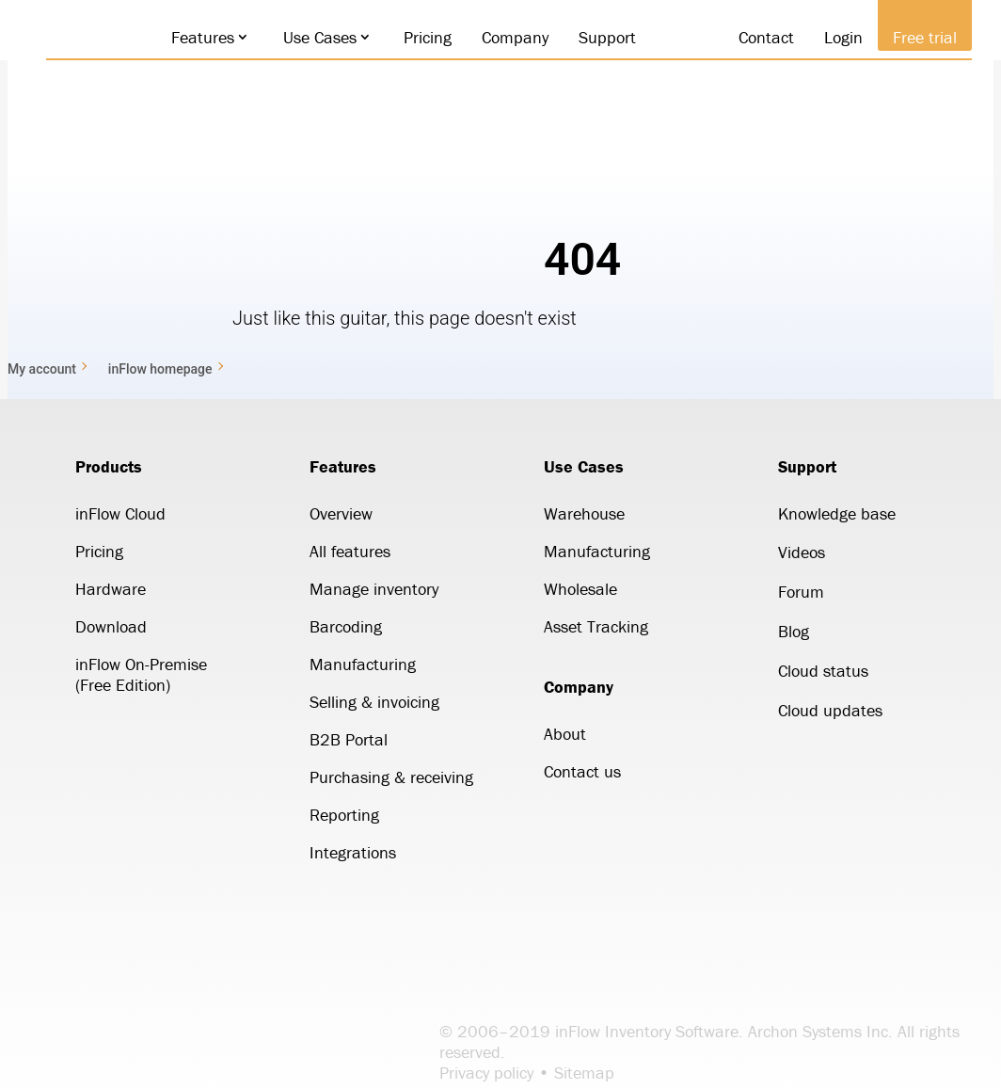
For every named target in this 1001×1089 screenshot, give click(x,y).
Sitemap (584, 1072)
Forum (801, 591)
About (565, 734)
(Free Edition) (122, 685)
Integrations (353, 852)
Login (835, 37)
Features (194, 37)
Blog (793, 631)
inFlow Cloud (120, 513)
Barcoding (346, 626)
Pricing (419, 37)
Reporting (344, 814)
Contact (758, 37)
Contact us (582, 771)
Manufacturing (363, 664)
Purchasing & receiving (391, 777)
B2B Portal (349, 739)
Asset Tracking (596, 626)
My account (42, 368)
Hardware (110, 589)
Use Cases (311, 37)
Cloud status (823, 670)
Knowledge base (837, 513)
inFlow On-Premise (141, 664)
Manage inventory (374, 589)
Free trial (916, 37)
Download (111, 626)
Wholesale (580, 589)
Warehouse (584, 513)
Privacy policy (486, 1072)
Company (506, 37)
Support (599, 37)
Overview (341, 513)
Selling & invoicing (374, 702)
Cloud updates (830, 710)
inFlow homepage (160, 368)
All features (350, 551)
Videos (801, 552)
